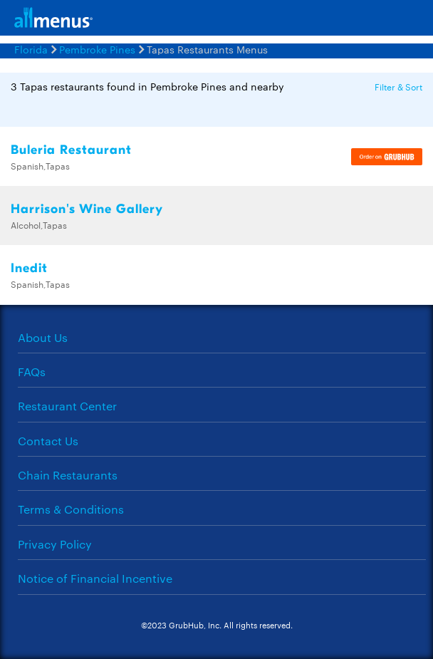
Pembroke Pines (97, 49)
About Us (43, 337)
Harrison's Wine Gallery (87, 209)
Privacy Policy (55, 543)
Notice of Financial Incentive (95, 578)
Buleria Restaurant (71, 149)
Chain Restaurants (68, 474)
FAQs (32, 371)
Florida (31, 49)
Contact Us (48, 440)
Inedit (29, 268)
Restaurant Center (67, 405)
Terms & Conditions (71, 509)
